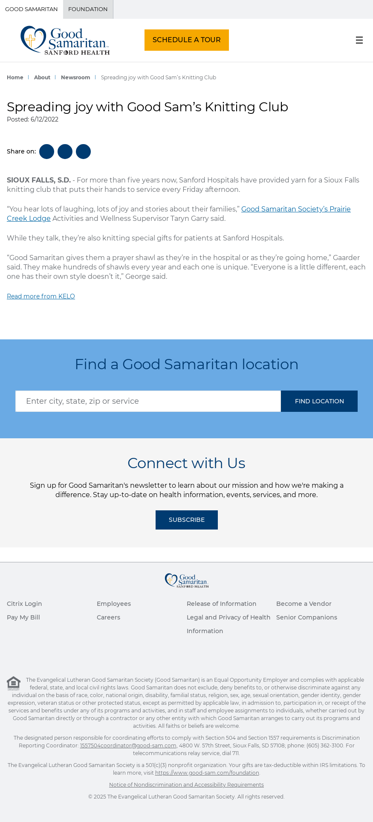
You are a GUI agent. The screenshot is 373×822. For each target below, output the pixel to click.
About (42, 77)
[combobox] (148, 401)
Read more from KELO (41, 296)
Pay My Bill (23, 617)
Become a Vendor (304, 604)
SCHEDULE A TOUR (187, 40)
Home (15, 77)
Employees (114, 604)
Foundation (88, 9)
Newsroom (75, 77)
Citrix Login (24, 604)
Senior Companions (306, 617)
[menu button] (359, 40)
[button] (319, 401)
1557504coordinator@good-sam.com (128, 745)
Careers (108, 617)
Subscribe (187, 520)
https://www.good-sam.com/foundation (207, 773)
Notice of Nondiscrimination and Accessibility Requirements (186, 784)
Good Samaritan (31, 9)
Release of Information (222, 604)
